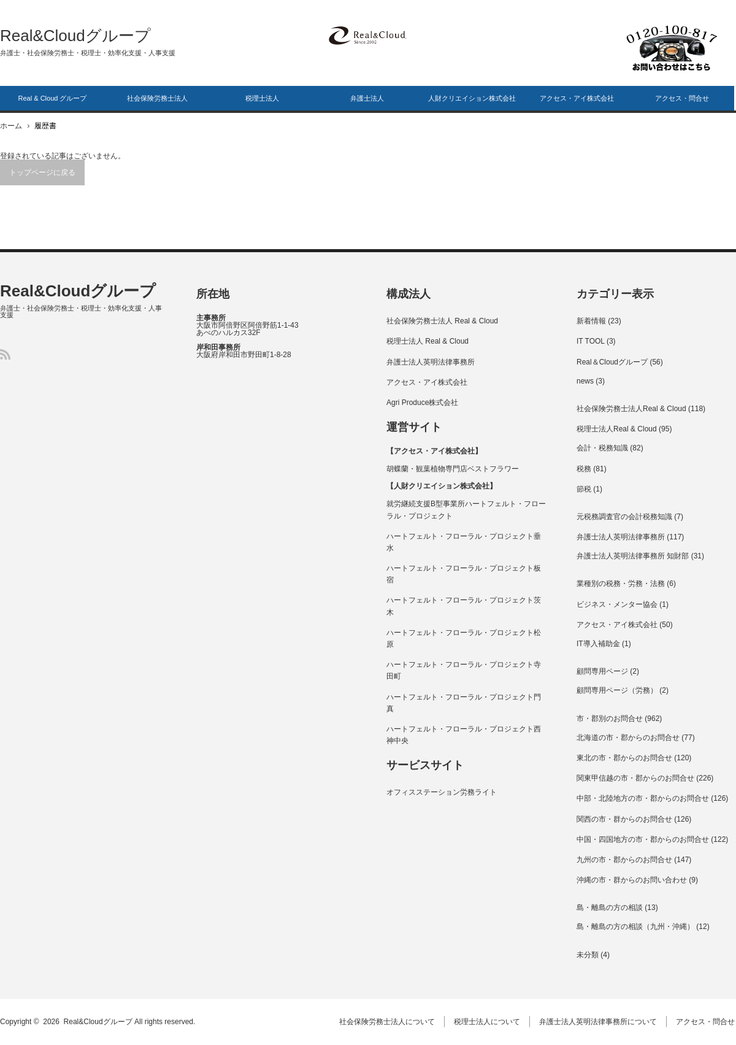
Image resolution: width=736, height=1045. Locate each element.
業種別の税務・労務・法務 (621, 583)
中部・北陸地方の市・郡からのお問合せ (643, 798)
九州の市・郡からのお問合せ (624, 859)
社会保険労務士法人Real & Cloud (631, 408)
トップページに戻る (42, 172)
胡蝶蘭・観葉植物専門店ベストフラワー (452, 469)
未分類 (588, 955)
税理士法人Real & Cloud (617, 429)
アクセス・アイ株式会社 (577, 98)
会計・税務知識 (602, 448)
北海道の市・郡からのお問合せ (628, 737)
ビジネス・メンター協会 (617, 604)
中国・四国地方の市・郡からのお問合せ (643, 839)
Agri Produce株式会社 (422, 402)
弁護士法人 (367, 98)
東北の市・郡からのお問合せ (624, 758)
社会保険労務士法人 (157, 98)
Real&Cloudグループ (75, 36)
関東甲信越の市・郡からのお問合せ (635, 778)
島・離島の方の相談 (610, 907)
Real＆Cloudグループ (612, 362)
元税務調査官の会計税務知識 (624, 516)
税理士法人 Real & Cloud (427, 341)
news (585, 381)
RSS (5, 354)
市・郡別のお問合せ (610, 718)
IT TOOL (591, 341)
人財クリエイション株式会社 (472, 98)
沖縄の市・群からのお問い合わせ (632, 880)
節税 (584, 489)
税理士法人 (262, 98)
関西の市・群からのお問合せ (624, 819)
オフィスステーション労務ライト (441, 792)
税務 (584, 469)
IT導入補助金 (598, 643)
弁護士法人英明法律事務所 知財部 (633, 556)
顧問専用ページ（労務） (617, 690)
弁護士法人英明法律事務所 (430, 362)
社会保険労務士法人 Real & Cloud (442, 321)
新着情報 (591, 321)
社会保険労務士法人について (388, 1021)
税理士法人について (488, 1021)
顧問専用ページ (602, 671)
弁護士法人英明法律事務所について (599, 1021)
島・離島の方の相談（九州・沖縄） (635, 926)
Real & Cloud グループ (52, 98)
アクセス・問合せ (682, 98)
